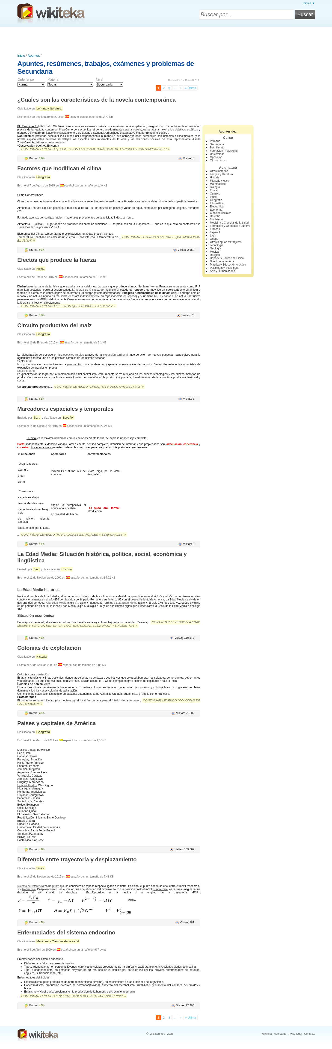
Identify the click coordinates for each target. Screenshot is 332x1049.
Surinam (22, 833)
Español (68, 417)
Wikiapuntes (157, 1033)
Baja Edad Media (126, 602)
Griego (214, 238)
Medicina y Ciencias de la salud (57, 941)
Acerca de (280, 1033)
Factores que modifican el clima (59, 168)
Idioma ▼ (309, 3)
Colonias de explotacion (49, 648)
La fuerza (78, 289)
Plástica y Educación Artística (228, 264)
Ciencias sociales (220, 213)
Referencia (29, 889)
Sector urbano (26, 370)
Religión (215, 255)
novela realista (54, 142)
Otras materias (219, 171)
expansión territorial (115, 354)
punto (55, 886)
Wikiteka (266, 1033)
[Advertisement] (166, 39)
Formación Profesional (223, 150)
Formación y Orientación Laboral (230, 226)
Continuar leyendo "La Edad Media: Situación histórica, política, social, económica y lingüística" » (108, 624)
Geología (215, 248)
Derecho (215, 216)
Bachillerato (217, 147)
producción (74, 364)
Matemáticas (217, 184)
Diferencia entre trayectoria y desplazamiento (77, 859)
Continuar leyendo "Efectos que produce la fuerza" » (68, 306)
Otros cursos (217, 160)
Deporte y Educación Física (227, 258)
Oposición (216, 157)
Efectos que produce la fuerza (56, 260)
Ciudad (32, 749)
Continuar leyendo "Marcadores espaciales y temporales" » (73, 534)
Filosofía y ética (219, 180)
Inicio (21, 55)
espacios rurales (73, 354)
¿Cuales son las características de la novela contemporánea (96, 100)
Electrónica (216, 206)
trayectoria (161, 889)
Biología (215, 187)
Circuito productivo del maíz (54, 325)
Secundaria (217, 144)
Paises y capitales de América (56, 723)
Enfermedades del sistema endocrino (66, 932)
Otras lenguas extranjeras (225, 242)
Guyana (22, 795)
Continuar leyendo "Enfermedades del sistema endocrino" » (73, 996)
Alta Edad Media (56, 602)
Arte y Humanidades (222, 271)
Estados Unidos (27, 785)
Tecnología (216, 245)
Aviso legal (295, 1033)
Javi (36, 569)
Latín (213, 235)
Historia (67, 569)
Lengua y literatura (49, 108)
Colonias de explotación (33, 674)
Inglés (213, 196)
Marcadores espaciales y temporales (65, 409)
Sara (37, 417)
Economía (216, 209)
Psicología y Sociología (224, 267)
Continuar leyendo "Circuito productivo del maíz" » (99, 386)
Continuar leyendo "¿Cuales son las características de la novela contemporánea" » (95, 149)
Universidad (217, 154)
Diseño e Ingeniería (222, 261)
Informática (216, 203)
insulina (69, 963)
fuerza (154, 286)
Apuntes (34, 55)
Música (214, 251)
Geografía (43, 177)
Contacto (309, 1033)
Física (40, 268)
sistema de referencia (30, 886)
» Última (190, 88)
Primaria (215, 141)
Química (215, 193)
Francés (215, 229)
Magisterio (216, 219)
